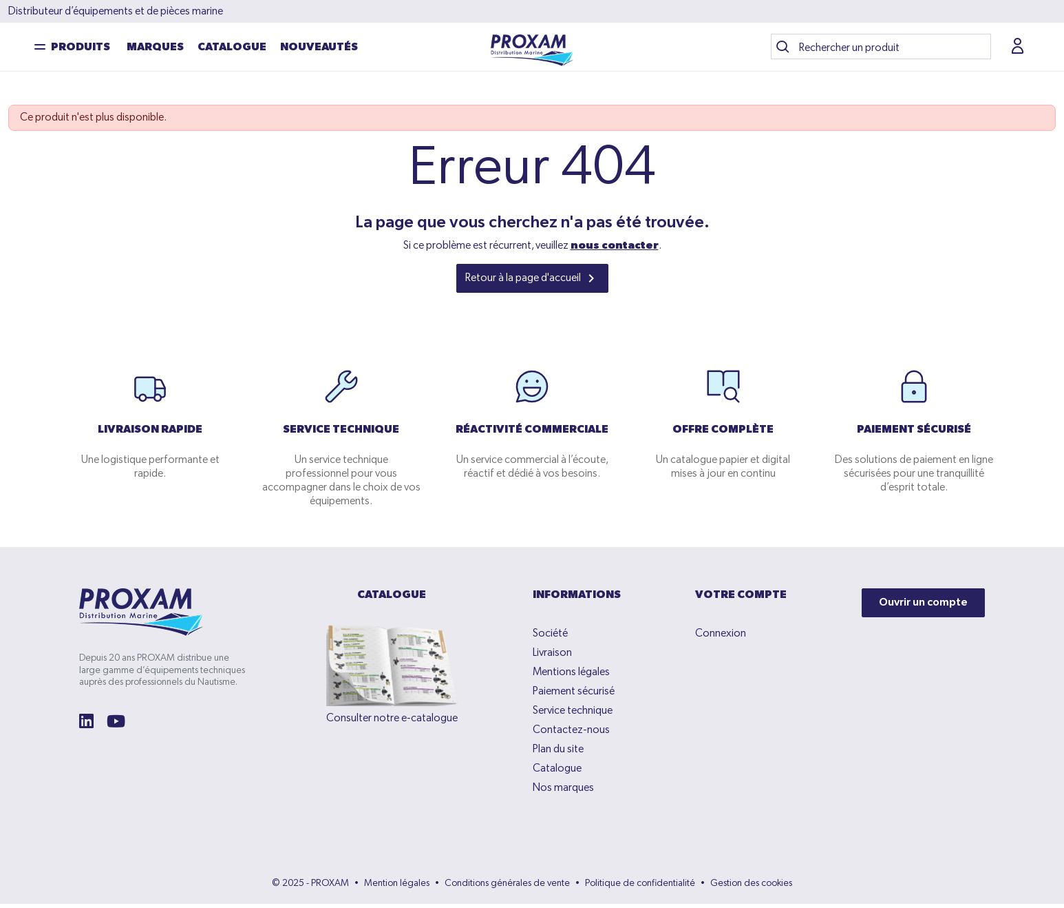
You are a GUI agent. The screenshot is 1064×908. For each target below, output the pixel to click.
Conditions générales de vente (507, 888)
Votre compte (741, 599)
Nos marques (563, 792)
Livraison (552, 657)
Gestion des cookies (751, 888)
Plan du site (558, 753)
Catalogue (232, 49)
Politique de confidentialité (640, 888)
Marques (155, 49)
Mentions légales (571, 676)
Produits (80, 49)
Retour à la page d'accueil (532, 282)
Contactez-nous (571, 734)
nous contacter (615, 250)
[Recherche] (881, 48)
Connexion (720, 637)
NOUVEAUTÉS (319, 49)
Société (550, 637)
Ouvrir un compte (923, 606)
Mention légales (396, 888)
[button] (1019, 49)
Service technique (573, 715)
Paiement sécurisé (574, 695)
